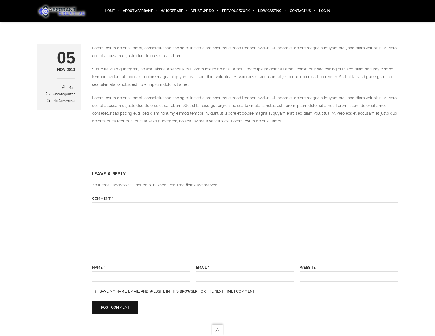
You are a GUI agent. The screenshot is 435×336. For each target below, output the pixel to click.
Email (202, 268)
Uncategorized (64, 94)
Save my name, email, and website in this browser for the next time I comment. (177, 292)
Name (98, 268)
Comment (102, 199)
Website (307, 268)
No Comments (64, 101)
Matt (71, 88)
